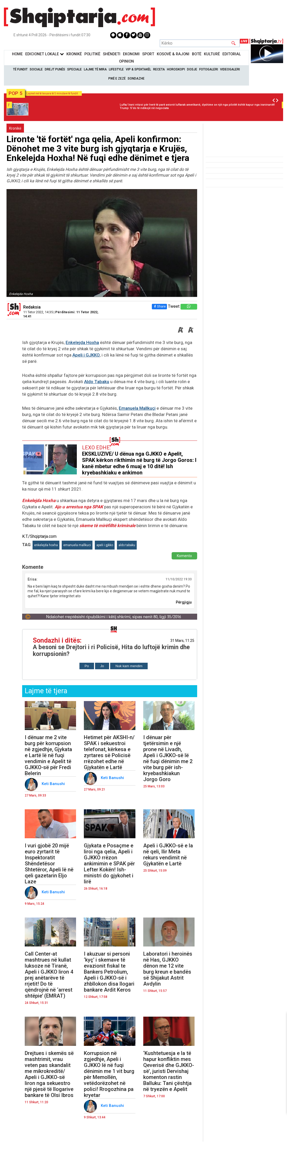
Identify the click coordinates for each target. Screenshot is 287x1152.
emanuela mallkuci (77, 545)
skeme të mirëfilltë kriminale (107, 525)
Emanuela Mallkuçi (137, 408)
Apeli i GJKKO (86, 355)
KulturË (212, 54)
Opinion (126, 61)
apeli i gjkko (104, 545)
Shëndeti (111, 54)
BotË (196, 54)
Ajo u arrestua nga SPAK (79, 506)
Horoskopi (176, 69)
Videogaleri (230, 69)
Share (159, 306)
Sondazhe (136, 78)
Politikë (92, 54)
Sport (148, 54)
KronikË (74, 54)
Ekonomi (131, 54)
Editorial (231, 54)
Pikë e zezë (117, 78)
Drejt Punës (55, 69)
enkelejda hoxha (46, 545)
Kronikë (15, 128)
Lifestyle (116, 69)
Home (17, 54)
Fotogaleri (208, 69)
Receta (159, 69)
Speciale (74, 69)
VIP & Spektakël (138, 69)
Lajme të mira (95, 69)
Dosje (192, 69)
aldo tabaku (126, 545)
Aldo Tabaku (96, 381)
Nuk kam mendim (128, 666)
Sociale (36, 69)
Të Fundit (20, 69)
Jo (102, 666)
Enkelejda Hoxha (82, 342)
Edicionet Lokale (44, 54)
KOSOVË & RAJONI (173, 54)
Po (87, 666)
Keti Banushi (54, 783)
